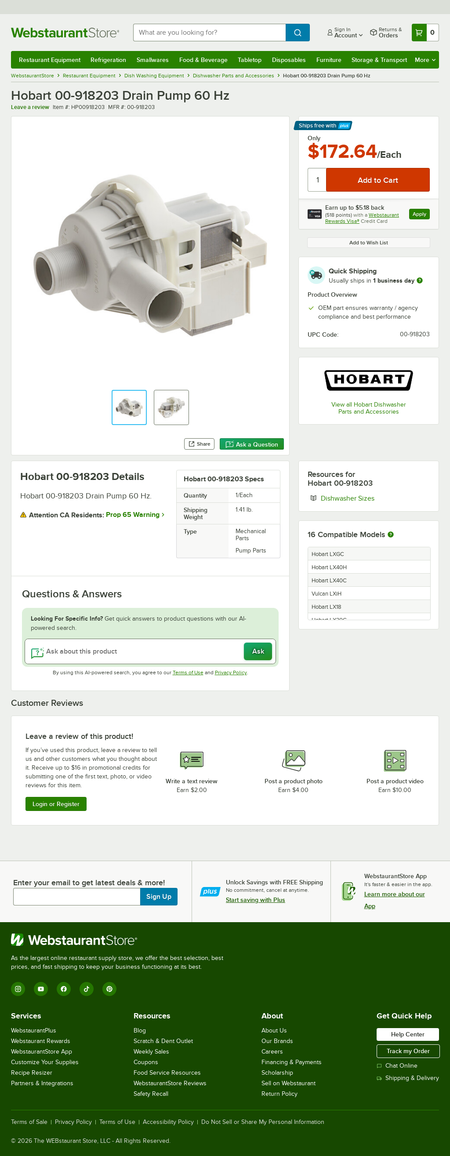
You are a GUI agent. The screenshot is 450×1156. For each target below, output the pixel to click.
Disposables (289, 59)
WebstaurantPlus (33, 1030)
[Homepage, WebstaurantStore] (65, 32)
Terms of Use (188, 672)
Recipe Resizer (31, 1072)
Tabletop (249, 59)
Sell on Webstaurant (288, 1083)
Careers (272, 1051)
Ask (258, 651)
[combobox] (209, 32)
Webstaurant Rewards (40, 1041)
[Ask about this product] (150, 651)
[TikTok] (87, 989)
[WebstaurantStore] (121, 940)
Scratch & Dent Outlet (163, 1041)
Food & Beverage (203, 59)
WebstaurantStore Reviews (170, 1083)
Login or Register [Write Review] (56, 803)
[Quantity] (317, 180)
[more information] (419, 280)
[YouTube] (41, 989)
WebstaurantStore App (41, 1051)
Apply (421, 215)
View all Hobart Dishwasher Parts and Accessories (368, 408)
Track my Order (408, 1050)
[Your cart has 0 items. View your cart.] (425, 32)
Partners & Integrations (42, 1083)
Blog (140, 1030)
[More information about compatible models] (390, 535)
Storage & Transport (379, 59)
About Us (274, 1030)
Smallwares (153, 59)
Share (199, 443)
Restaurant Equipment (49, 59)
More (425, 59)
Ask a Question (251, 444)
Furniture (328, 59)
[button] (129, 407)
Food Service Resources (167, 1072)
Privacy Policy (231, 672)
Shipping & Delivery (408, 1078)
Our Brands (277, 1041)
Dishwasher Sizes (374, 498)
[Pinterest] (109, 989)
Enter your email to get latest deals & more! (89, 882)
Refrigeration (108, 59)
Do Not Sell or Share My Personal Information (262, 1122)
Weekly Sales (151, 1051)
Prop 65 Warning (133, 515)
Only (314, 138)
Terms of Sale (29, 1122)
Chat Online (397, 1065)
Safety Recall (151, 1094)
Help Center (408, 1034)
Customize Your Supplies (45, 1062)
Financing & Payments (291, 1062)
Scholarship (277, 1072)
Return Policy (279, 1094)
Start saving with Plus (255, 899)
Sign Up (158, 897)
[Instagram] (18, 989)
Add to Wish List (368, 243)
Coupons (146, 1062)
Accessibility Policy (168, 1122)
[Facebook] (64, 989)
